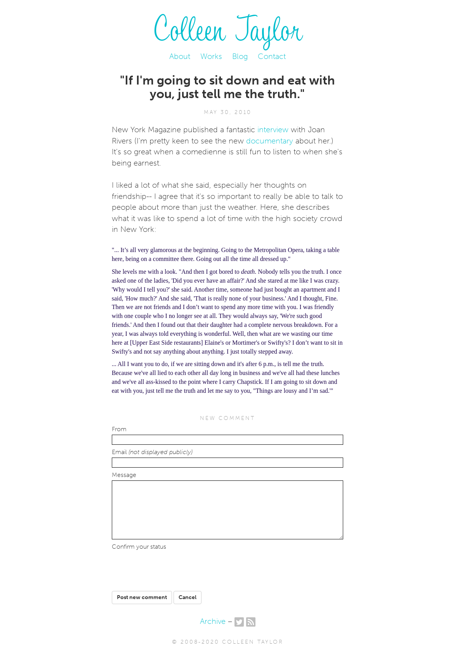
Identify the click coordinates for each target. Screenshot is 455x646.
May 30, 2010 (228, 112)
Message (124, 475)
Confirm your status (139, 546)
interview (272, 129)
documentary (269, 140)
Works (211, 56)
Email (152, 452)
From (119, 429)
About (179, 56)
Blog (240, 56)
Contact (272, 56)
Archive (213, 621)
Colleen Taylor (227, 27)
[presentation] (171, 568)
